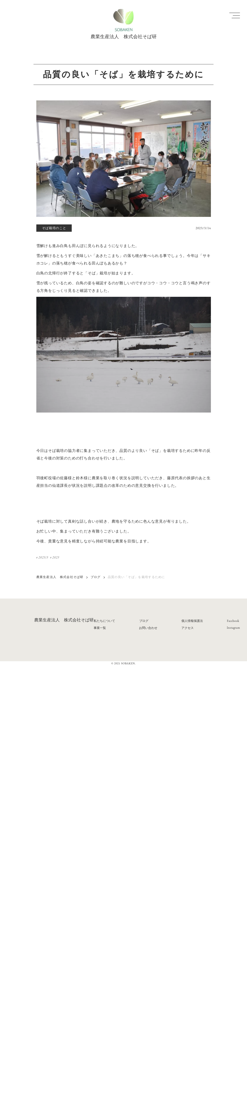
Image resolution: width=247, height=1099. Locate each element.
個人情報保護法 (192, 621)
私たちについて (104, 621)
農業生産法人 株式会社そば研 (60, 577)
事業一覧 (100, 628)
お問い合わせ (148, 628)
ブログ (96, 577)
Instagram (233, 628)
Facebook (233, 621)
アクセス (187, 628)
